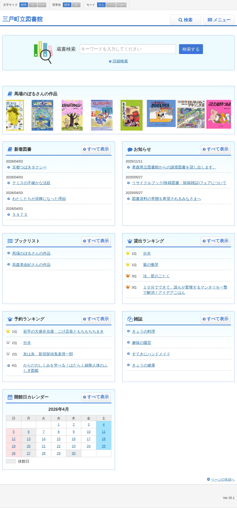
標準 (24, 4)
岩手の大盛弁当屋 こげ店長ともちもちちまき (63, 331)
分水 (147, 253)
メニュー (222, 20)
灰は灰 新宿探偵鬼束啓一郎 (48, 354)
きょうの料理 (143, 331)
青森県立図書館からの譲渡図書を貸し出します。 (174, 167)
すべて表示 (98, 149)
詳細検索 (120, 61)
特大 (42, 4)
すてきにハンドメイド (151, 354)
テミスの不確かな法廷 (31, 183)
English (121, 4)
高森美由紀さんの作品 (31, 265)
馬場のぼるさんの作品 (31, 253)
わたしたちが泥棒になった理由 (39, 199)
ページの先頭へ (223, 479)
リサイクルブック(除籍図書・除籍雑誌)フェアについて (179, 183)
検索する (191, 49)
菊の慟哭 (150, 265)
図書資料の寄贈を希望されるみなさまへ (166, 199)
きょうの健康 (143, 365)
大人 (101, 4)
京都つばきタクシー (29, 167)
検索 (188, 20)
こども (111, 4)
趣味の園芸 (141, 343)
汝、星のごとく (156, 276)
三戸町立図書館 (22, 19)
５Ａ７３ (20, 214)
